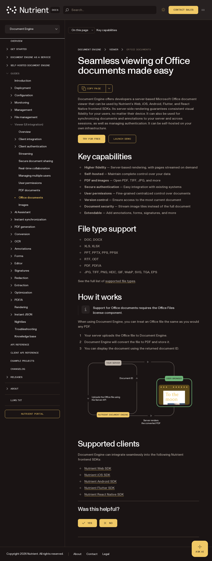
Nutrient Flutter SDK (99, 488)
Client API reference (25, 353)
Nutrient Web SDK (97, 468)
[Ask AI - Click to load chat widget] (200, 549)
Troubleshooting (26, 329)
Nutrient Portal (32, 414)
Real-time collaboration (34, 168)
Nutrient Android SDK (100, 481)
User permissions (30, 183)
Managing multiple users (35, 176)
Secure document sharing (36, 161)
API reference (20, 344)
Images (23, 205)
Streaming (26, 154)
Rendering (21, 307)
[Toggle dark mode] (163, 10)
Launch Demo (122, 139)
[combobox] (109, 88)
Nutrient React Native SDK (104, 494)
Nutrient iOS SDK (97, 475)
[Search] (109, 10)
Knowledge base (25, 336)
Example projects (22, 361)
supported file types (120, 281)
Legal (105, 554)
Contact (92, 554)
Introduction (23, 81)
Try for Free (91, 139)
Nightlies (20, 322)
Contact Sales (183, 10)
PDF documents (29, 190)
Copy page (91, 88)
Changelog (18, 369)
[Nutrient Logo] (33, 10)
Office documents (31, 198)
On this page (83, 30)
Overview (16, 41)
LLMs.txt (16, 400)
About (77, 554)
